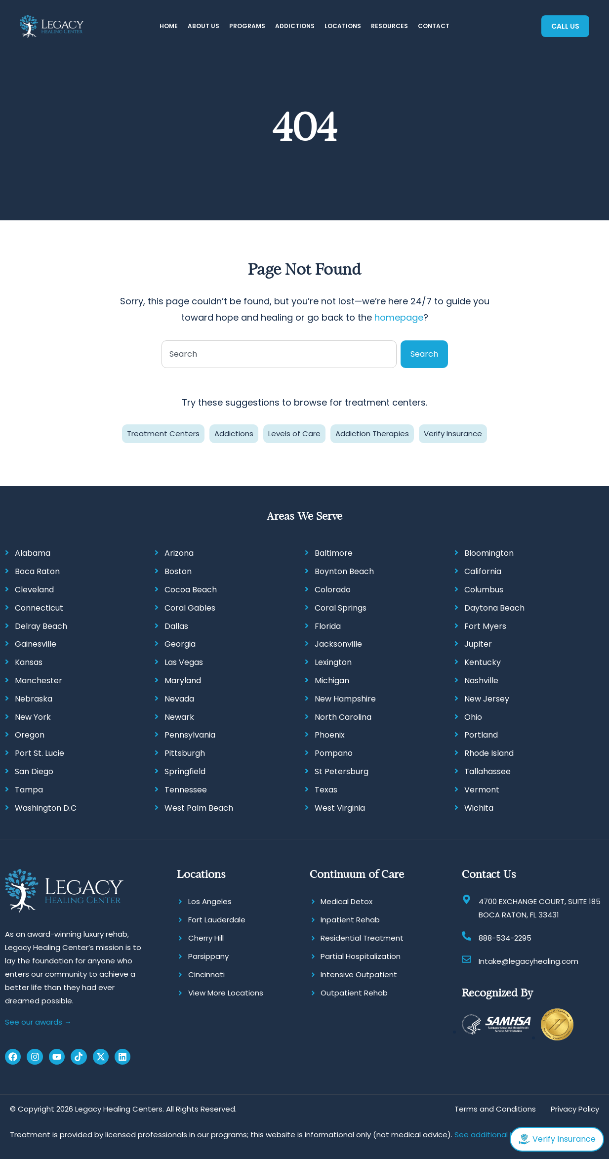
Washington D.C (46, 808)
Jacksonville (338, 644)
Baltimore (334, 553)
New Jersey (486, 698)
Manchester (38, 680)
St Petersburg (341, 771)
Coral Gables (189, 608)
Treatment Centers (163, 433)
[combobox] (279, 354)
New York (33, 717)
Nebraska (33, 698)
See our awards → (38, 1022)
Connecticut (39, 608)
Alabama (32, 553)
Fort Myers (485, 626)
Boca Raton (37, 571)
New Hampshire (345, 698)
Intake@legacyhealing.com (528, 961)
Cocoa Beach (190, 589)
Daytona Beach (494, 608)
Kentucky (482, 662)
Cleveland (34, 589)
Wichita (478, 808)
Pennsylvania (189, 735)
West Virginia (340, 808)
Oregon (29, 735)
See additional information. (504, 1134)
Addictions (233, 433)
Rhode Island (489, 753)
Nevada (179, 698)
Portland (481, 735)
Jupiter (478, 644)
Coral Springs (340, 608)
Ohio (473, 717)
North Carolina (343, 717)
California (482, 571)
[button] (203, 26)
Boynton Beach (344, 571)
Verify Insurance (453, 433)
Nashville (481, 680)
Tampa (29, 789)
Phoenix (330, 735)
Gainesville (35, 644)
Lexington (333, 662)
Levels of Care (294, 433)
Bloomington (489, 553)
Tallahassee (487, 771)
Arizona (179, 553)
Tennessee (185, 789)
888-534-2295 (505, 938)
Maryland (182, 680)
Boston (178, 571)
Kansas (28, 662)
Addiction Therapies (372, 433)
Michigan (332, 680)
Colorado (333, 589)
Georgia (180, 644)
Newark (179, 717)
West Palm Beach (198, 808)
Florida (328, 626)
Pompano (334, 753)
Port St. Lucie (39, 753)
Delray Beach (41, 626)
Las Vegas (183, 662)
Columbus (483, 589)
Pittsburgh (184, 753)
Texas (326, 789)
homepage (398, 317)
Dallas (176, 626)
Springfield (184, 771)
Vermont (481, 789)
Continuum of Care (357, 874)
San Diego (34, 771)
